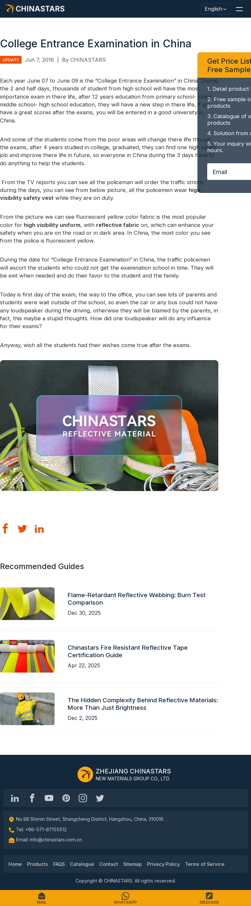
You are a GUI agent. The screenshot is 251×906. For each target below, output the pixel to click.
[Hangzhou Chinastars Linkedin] (15, 798)
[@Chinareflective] (100, 798)
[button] (239, 8)
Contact (108, 864)
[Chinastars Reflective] (49, 798)
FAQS (59, 864)
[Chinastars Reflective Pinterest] (66, 798)
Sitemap (132, 864)
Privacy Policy (163, 864)
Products (37, 864)
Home (15, 864)
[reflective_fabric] (83, 798)
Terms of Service (205, 864)
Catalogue (82, 864)
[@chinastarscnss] (32, 798)
